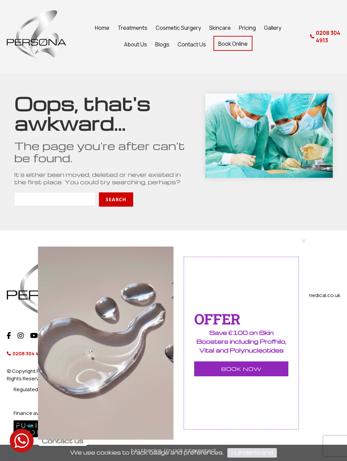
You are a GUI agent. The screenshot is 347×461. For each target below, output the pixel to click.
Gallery (272, 28)
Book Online (233, 43)
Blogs (162, 44)
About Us (135, 44)
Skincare (220, 28)
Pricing (247, 28)
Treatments (132, 28)
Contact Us (192, 44)
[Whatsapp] (22, 441)
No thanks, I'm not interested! (173, 450)
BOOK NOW (241, 369)
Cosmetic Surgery (178, 28)
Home (102, 28)
